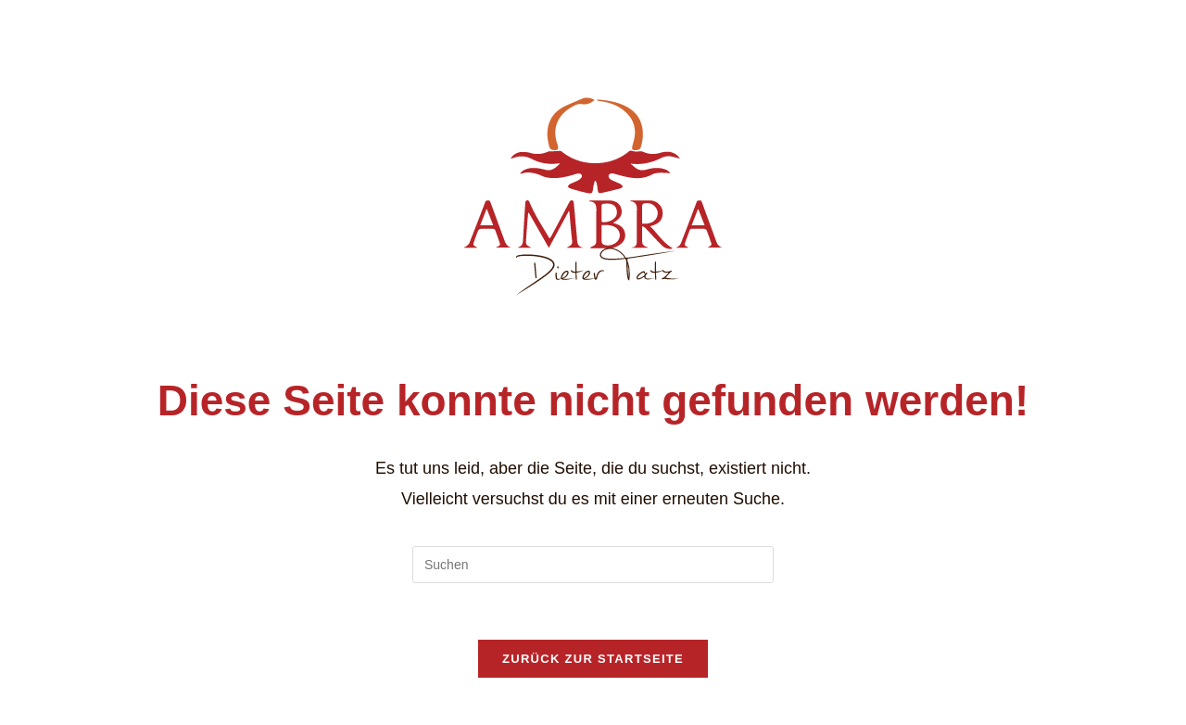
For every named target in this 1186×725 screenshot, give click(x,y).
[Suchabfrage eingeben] (593, 564)
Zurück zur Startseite (593, 659)
